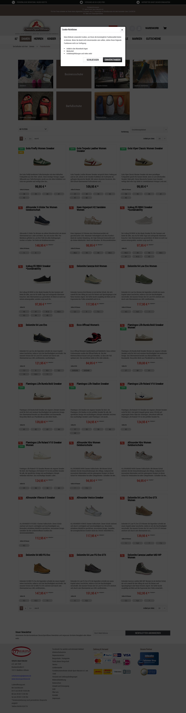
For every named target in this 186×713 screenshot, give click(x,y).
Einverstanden (113, 59)
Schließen (93, 59)
